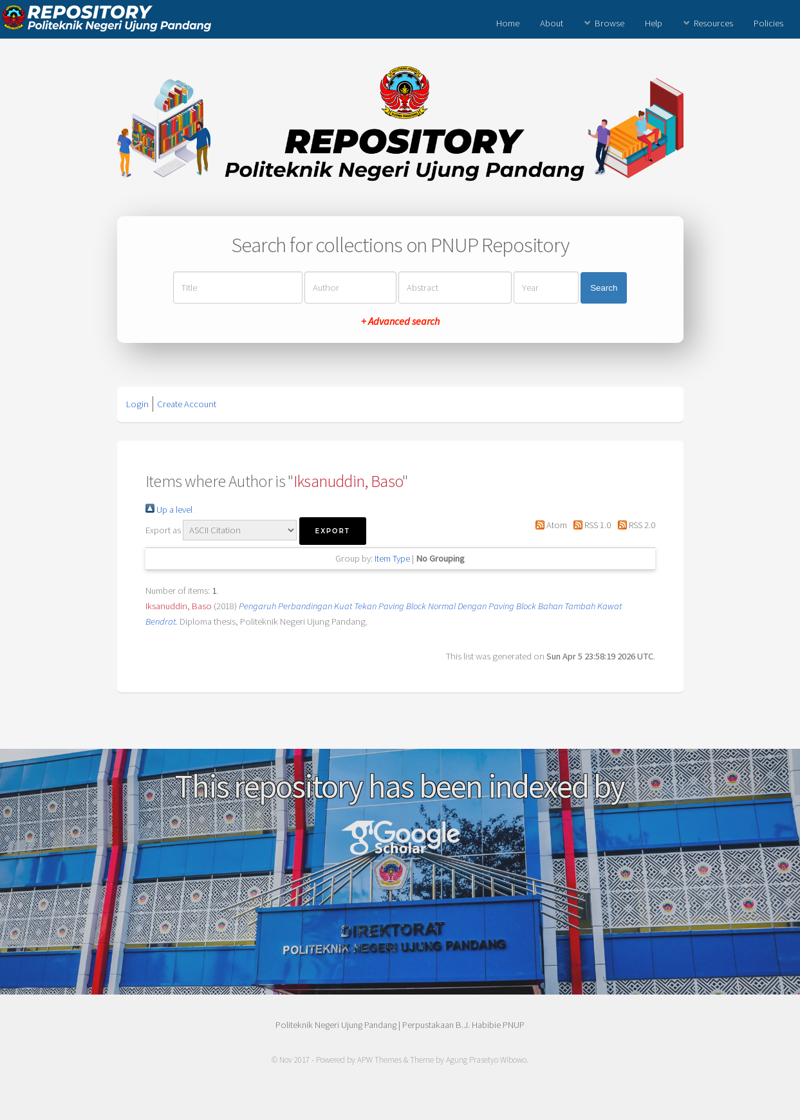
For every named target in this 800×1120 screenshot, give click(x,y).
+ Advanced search (400, 321)
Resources (713, 23)
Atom (549, 525)
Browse (609, 23)
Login (137, 404)
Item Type (392, 558)
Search (603, 288)
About (551, 23)
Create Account (186, 404)
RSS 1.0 (590, 525)
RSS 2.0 (634, 525)
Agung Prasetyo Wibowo (486, 1059)
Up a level (168, 509)
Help (653, 23)
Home (507, 23)
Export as (163, 530)
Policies (768, 23)
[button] (332, 531)
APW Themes (379, 1059)
